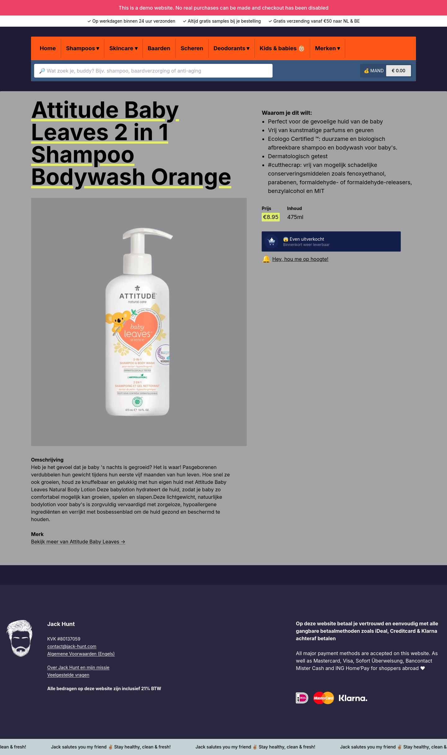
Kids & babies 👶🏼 (282, 48)
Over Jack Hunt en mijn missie (78, 667)
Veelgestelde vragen (68, 674)
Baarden (159, 48)
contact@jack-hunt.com (71, 646)
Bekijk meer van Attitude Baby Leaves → (78, 541)
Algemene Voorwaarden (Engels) (81, 653)
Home (48, 48)
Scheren (192, 48)
